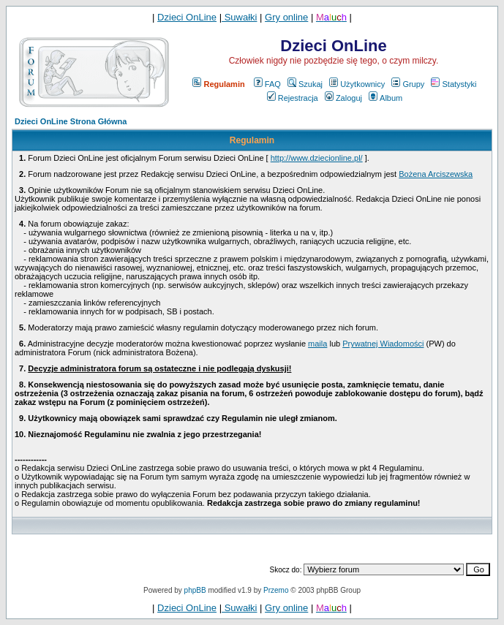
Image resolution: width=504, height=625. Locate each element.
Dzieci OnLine (187, 17)
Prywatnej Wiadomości (383, 343)
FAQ (267, 84)
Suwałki (239, 17)
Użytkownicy (357, 84)
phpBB (195, 590)
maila (317, 343)
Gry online (286, 17)
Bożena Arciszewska (436, 174)
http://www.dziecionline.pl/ (317, 158)
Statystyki (453, 84)
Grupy (407, 84)
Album (385, 98)
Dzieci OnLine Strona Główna (71, 121)
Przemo (275, 590)
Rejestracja (292, 98)
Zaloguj (343, 98)
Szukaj (305, 84)
